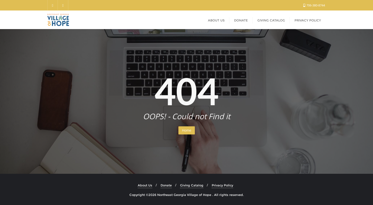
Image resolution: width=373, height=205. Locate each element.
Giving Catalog (191, 185)
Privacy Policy (222, 185)
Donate (166, 185)
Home (186, 130)
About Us (145, 185)
